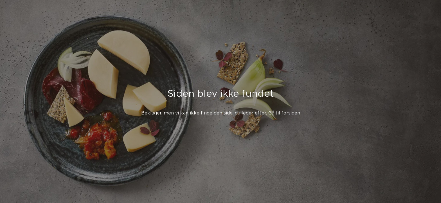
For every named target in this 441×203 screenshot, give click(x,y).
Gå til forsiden (284, 113)
